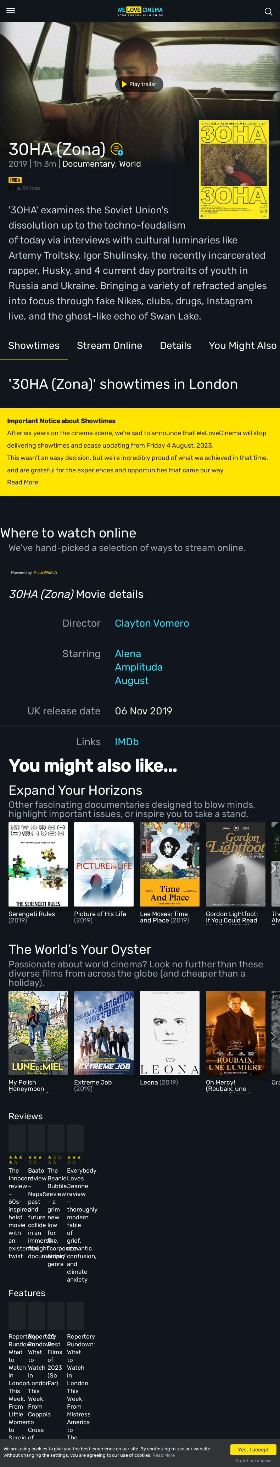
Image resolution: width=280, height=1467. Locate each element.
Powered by (34, 572)
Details (178, 346)
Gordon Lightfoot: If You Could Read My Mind (232, 920)
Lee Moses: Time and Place (164, 917)
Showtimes (35, 346)
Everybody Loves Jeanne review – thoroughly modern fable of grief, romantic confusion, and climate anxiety (220, 1192)
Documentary (88, 164)
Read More (163, 1455)
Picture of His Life (100, 914)
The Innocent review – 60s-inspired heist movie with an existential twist (31, 1184)
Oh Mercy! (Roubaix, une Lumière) (226, 1088)
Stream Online (111, 346)
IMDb (127, 742)
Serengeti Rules (32, 914)
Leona (149, 1082)
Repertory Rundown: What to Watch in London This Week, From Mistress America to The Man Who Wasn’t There (219, 1303)
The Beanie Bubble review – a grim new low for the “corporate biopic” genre (158, 1184)
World (130, 164)
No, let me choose (253, 1460)
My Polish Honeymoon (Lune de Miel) (29, 1088)
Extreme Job (93, 1082)
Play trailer (136, 84)
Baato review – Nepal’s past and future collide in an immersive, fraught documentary (96, 1184)
